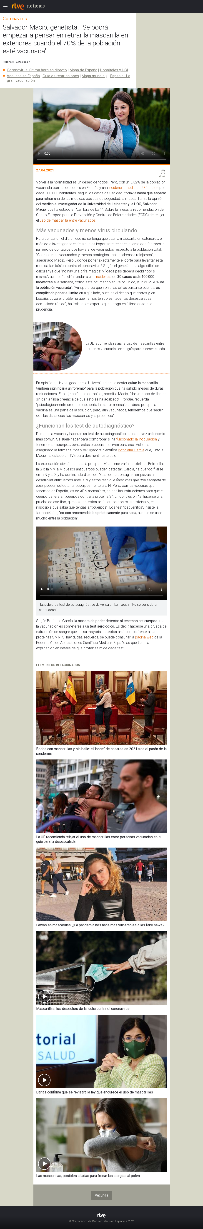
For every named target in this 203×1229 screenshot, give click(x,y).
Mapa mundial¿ (95, 76)
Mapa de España (83, 70)
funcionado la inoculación (136, 439)
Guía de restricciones (61, 76)
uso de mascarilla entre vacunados (68, 220)
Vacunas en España (23, 76)
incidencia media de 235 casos (133, 187)
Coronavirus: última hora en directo (37, 70)
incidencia (103, 276)
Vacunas (101, 1195)
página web (144, 637)
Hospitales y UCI (114, 70)
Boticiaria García (131, 450)
